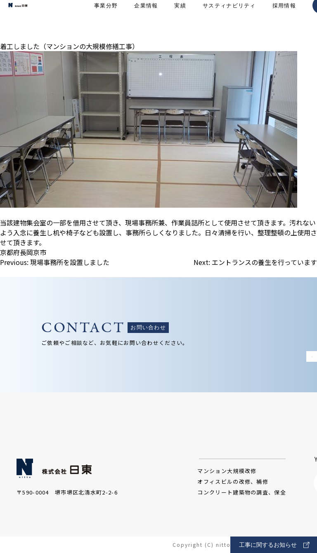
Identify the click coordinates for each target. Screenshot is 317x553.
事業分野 (106, 20)
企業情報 (146, 20)
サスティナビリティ (229, 20)
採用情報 (284, 20)
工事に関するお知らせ (274, 545)
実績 (180, 20)
